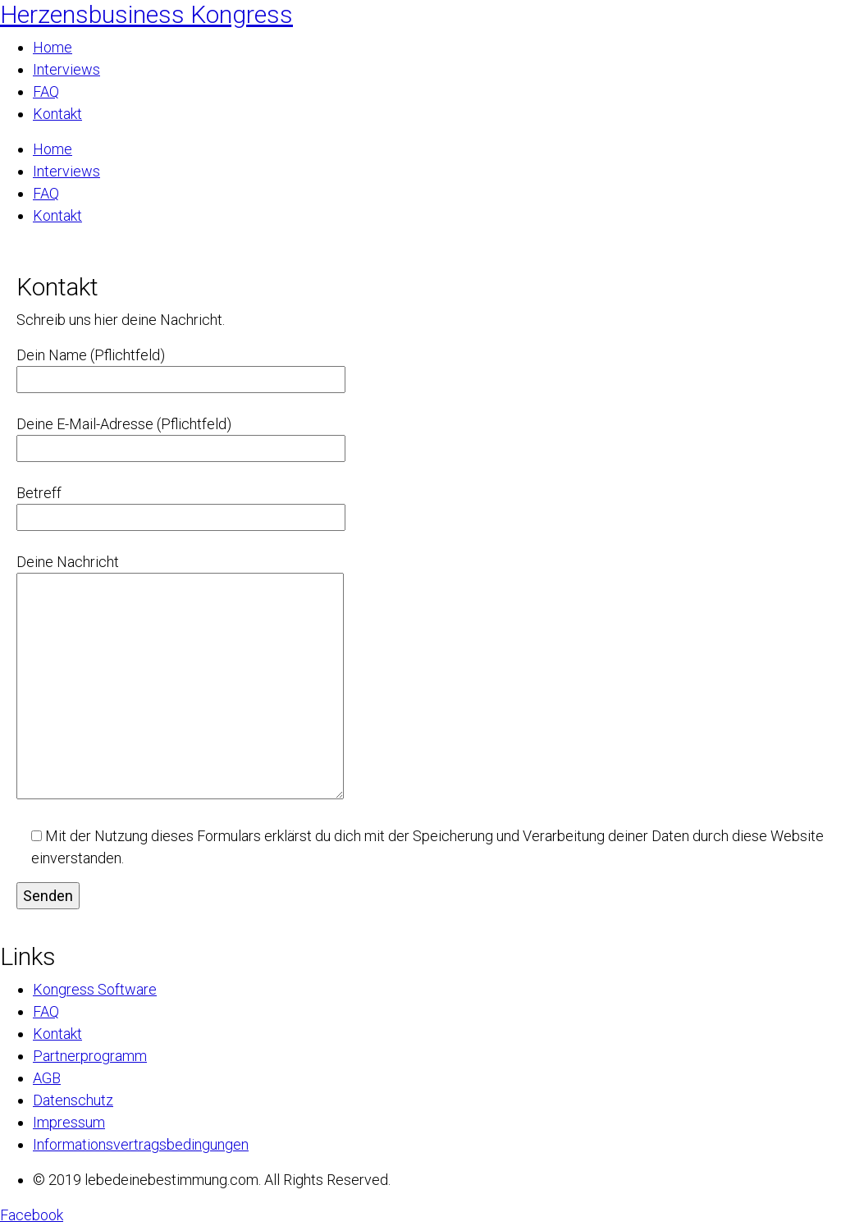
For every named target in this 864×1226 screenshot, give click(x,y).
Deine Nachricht (180, 678)
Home (52, 47)
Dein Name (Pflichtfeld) (180, 367)
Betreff (180, 505)
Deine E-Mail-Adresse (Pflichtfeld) (180, 436)
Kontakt (57, 113)
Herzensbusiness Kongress (146, 14)
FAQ (46, 91)
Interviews (66, 69)
